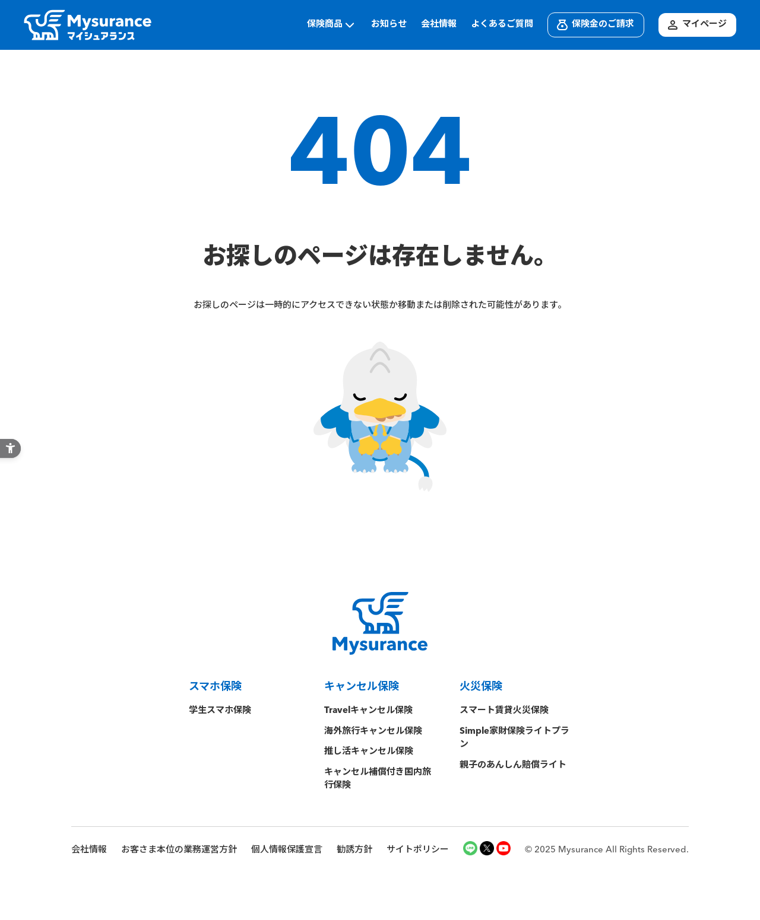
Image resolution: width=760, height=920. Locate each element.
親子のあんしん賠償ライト (513, 765)
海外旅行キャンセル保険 (373, 731)
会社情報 (439, 24)
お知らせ (389, 24)
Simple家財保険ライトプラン (514, 738)
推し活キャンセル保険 (368, 751)
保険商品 (332, 25)
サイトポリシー (418, 850)
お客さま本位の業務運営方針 (179, 850)
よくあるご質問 (502, 24)
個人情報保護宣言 (286, 850)
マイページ (696, 25)
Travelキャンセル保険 (368, 710)
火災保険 (481, 687)
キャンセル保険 (361, 687)
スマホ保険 (215, 687)
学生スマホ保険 (224, 710)
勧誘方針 (354, 850)
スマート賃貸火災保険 (504, 710)
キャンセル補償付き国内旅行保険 (377, 779)
